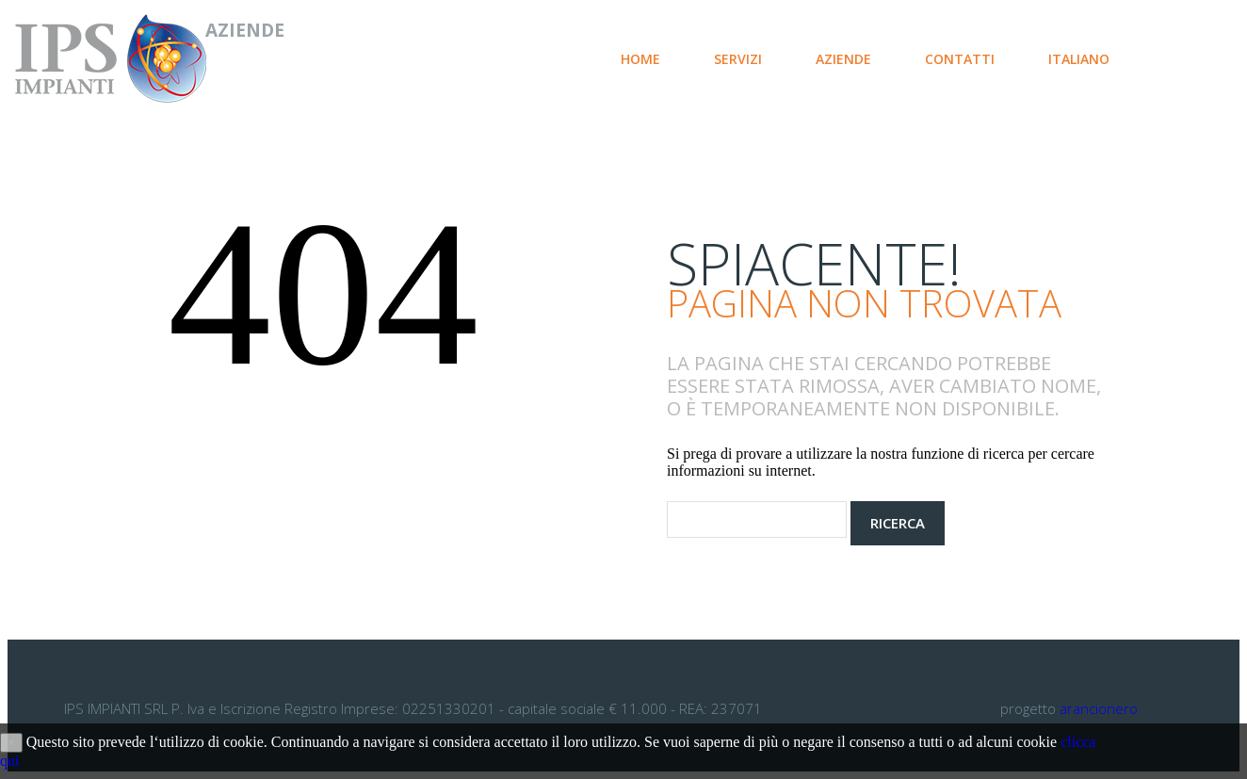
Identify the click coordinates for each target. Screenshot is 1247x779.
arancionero (1099, 708)
